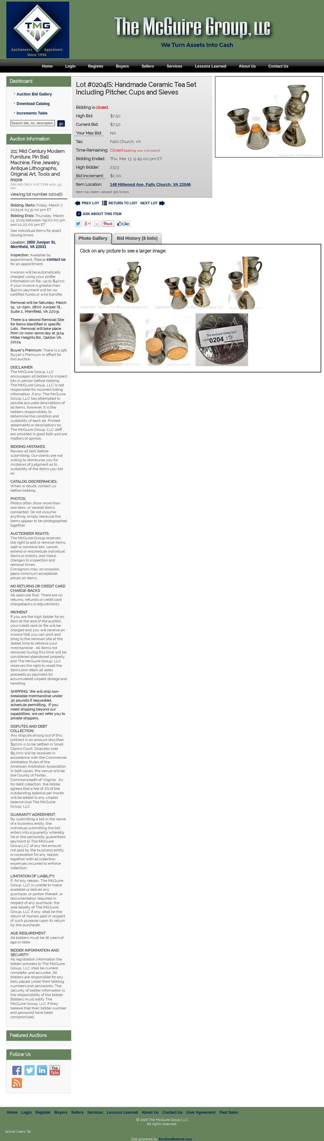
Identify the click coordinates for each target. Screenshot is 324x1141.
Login (70, 66)
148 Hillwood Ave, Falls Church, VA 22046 (150, 184)
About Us (247, 66)
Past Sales (228, 1112)
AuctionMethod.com (175, 1139)
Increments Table (31, 113)
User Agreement (200, 1112)
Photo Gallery (93, 238)
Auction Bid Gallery (34, 94)
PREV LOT (87, 203)
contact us (56, 259)
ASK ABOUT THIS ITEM (99, 214)
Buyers (122, 66)
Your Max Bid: (89, 133)
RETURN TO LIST (119, 203)
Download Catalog (33, 104)
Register (95, 66)
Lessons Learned (210, 66)
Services (174, 66)
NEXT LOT (152, 203)
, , (33, 244)
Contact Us (278, 66)
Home (47, 66)
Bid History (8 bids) (137, 238)
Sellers (148, 66)
